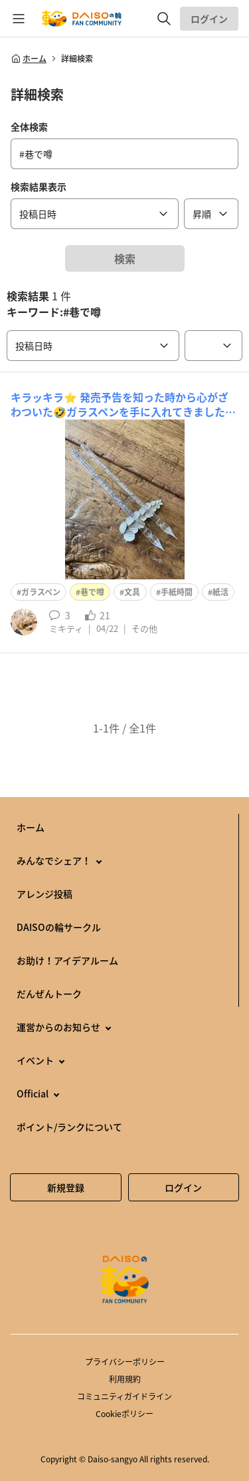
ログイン (209, 18)
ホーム (28, 58)
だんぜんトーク (49, 993)
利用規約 (125, 1379)
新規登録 (65, 1187)
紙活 (220, 592)
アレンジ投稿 (44, 893)
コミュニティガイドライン (124, 1396)
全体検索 (29, 126)
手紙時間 (177, 592)
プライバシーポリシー (125, 1362)
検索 (124, 258)
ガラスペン (40, 592)
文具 (132, 592)
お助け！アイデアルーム (67, 960)
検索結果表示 (38, 186)
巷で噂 (92, 592)
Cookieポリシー (124, 1414)
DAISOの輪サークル (59, 927)
